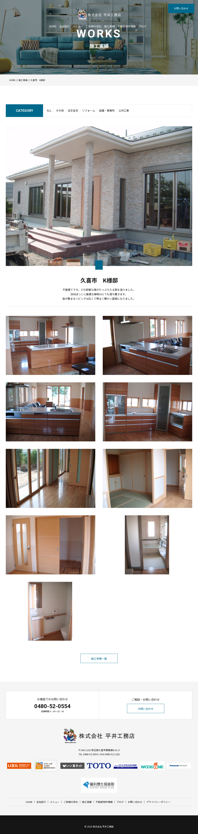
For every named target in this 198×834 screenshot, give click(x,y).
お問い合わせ (181, 8)
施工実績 (109, 26)
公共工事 (124, 110)
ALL (49, 110)
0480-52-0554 (52, 706)
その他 (60, 110)
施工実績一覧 (99, 658)
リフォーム (88, 110)
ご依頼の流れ (93, 26)
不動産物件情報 (126, 26)
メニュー (78, 26)
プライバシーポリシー (158, 802)
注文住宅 (73, 110)
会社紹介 (64, 26)
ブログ (142, 26)
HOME (52, 26)
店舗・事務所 (107, 110)
